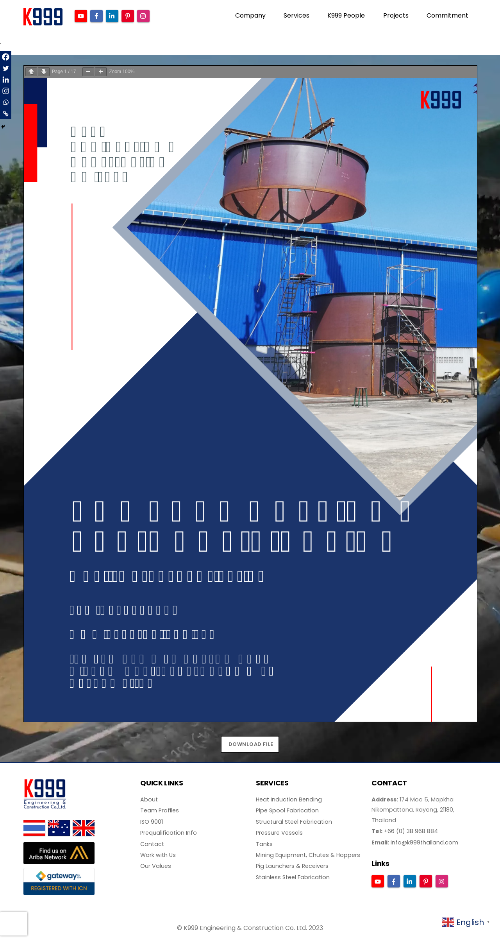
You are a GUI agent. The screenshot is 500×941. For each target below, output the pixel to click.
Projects (396, 15)
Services (296, 15)
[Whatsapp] (5, 102)
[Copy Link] (5, 113)
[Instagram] (5, 91)
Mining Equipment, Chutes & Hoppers (308, 855)
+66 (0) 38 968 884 (411, 831)
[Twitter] (5, 68)
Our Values (155, 866)
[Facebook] (5, 57)
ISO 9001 (151, 822)
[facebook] (96, 15)
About (149, 799)
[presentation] (13, 924)
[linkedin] (112, 15)
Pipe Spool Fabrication (287, 810)
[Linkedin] (5, 79)
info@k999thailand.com (424, 842)
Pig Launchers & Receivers (292, 866)
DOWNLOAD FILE (251, 744)
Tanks (264, 844)
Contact (152, 844)
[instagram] (143, 15)
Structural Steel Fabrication (294, 822)
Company (250, 15)
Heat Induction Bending (289, 799)
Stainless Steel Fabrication (293, 877)
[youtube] (81, 15)
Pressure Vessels (279, 833)
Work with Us (158, 855)
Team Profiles (159, 810)
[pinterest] (127, 15)
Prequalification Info (168, 833)
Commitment (447, 15)
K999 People (346, 15)
